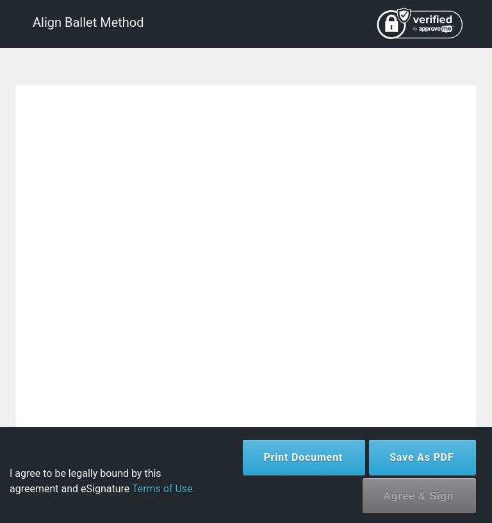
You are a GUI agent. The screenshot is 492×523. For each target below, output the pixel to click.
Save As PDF (422, 457)
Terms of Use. (163, 489)
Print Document (303, 457)
